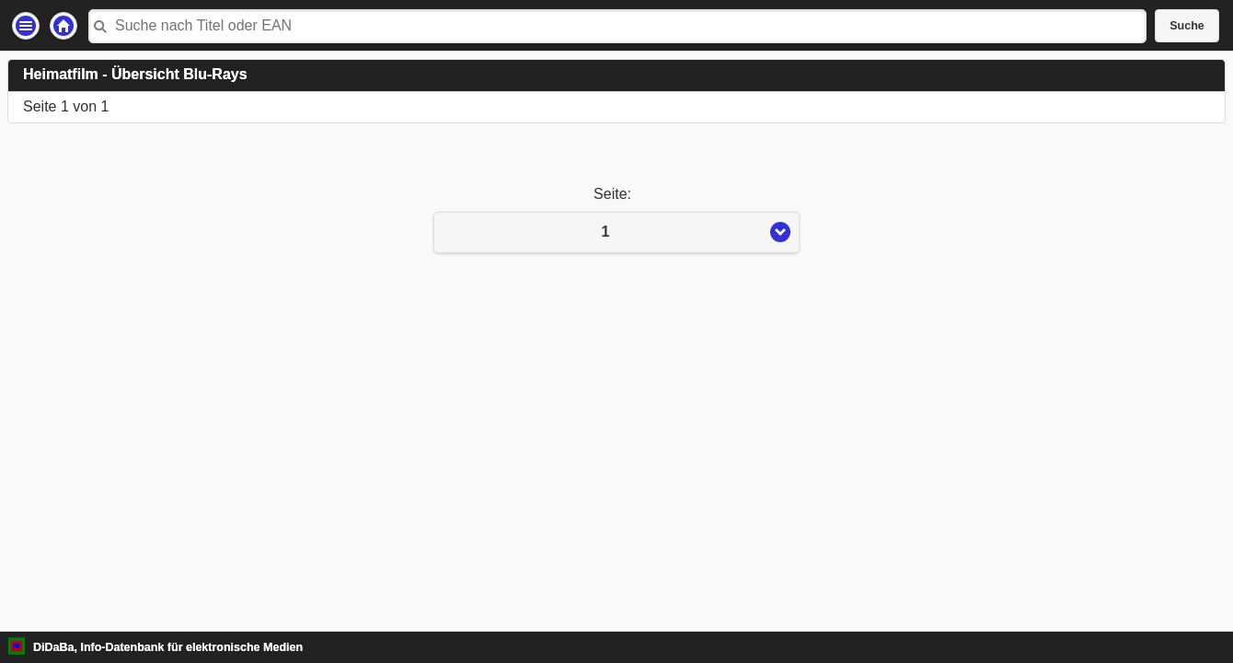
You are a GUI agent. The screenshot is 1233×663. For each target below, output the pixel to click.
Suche (1187, 25)
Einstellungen (26, 26)
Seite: (616, 194)
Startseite (63, 26)
